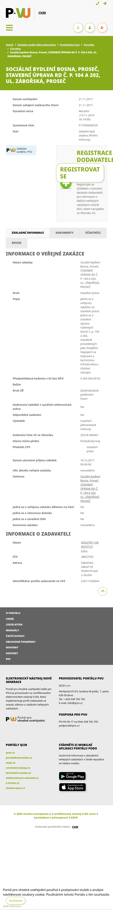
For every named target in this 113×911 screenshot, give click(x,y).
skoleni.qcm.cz (15, 788)
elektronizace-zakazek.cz (22, 778)
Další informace (12, 906)
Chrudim (89, 44)
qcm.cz (10, 752)
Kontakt (12, 653)
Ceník (10, 619)
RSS (8, 659)
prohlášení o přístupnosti (51, 817)
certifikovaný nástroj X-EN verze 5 (76, 814)
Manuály (12, 630)
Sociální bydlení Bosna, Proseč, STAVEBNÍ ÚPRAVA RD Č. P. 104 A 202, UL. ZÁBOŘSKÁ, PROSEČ (90, 489)
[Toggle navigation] (9, 27)
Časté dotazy (15, 636)
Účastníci (93, 232)
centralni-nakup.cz (18, 767)
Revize (16, 243)
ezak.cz (10, 762)
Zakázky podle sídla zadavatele (36, 44)
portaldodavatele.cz (19, 757)
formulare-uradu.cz (18, 773)
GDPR (74, 817)
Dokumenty (65, 232)
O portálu (13, 613)
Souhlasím (15, 900)
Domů (9, 44)
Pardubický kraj (69, 44)
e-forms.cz (12, 783)
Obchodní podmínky (21, 641)
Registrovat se (80, 172)
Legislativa (14, 624)
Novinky (12, 647)
